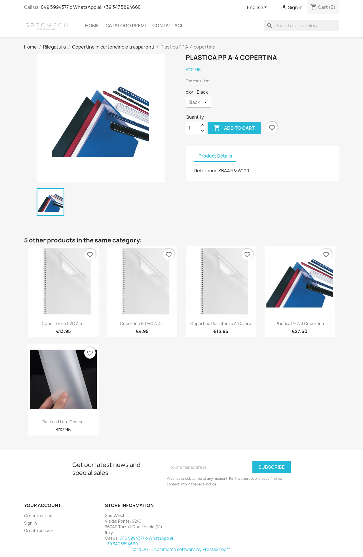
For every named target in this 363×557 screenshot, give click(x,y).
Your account (42, 505)
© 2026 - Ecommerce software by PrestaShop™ (182, 549)
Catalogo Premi (125, 25)
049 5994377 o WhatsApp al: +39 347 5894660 (91, 7)
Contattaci (167, 25)
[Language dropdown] (258, 7)
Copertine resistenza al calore (220, 323)
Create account (39, 530)
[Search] (301, 25)
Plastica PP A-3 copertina (299, 323)
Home (92, 25)
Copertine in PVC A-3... (63, 323)
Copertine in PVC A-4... (142, 323)
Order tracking (38, 515)
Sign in (30, 523)
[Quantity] (192, 128)
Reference (206, 170)
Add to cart (234, 128)
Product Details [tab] (215, 156)
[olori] (198, 102)
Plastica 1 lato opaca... (63, 421)
